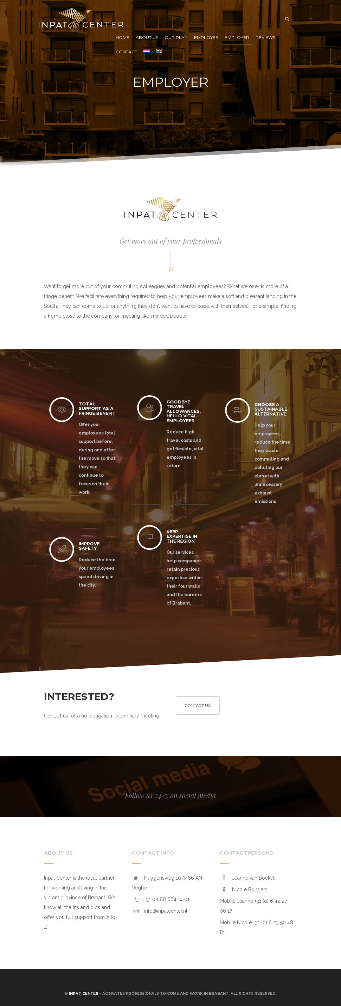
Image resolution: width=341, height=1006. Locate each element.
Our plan (176, 37)
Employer (237, 37)
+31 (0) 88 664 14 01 (166, 899)
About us (147, 37)
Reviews (265, 37)
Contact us (198, 705)
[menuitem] (146, 52)
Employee (206, 37)
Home (122, 37)
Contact (126, 51)
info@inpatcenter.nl (165, 911)
